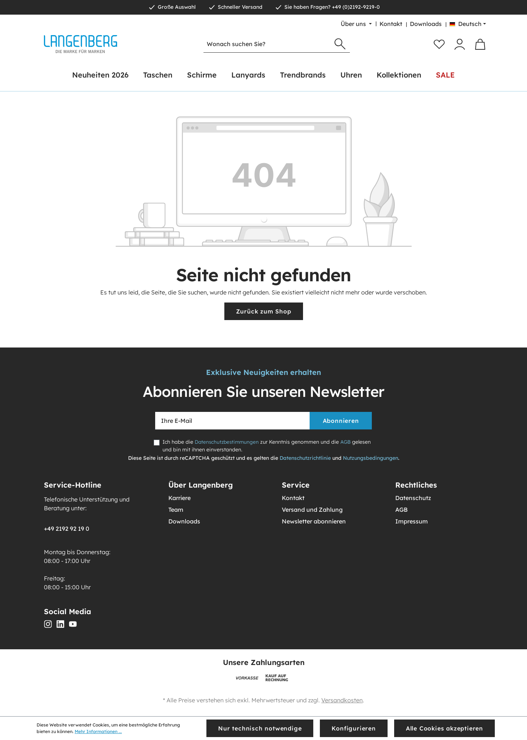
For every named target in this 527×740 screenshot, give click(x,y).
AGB (348, 442)
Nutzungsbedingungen (370, 458)
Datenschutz (413, 498)
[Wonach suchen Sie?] (266, 44)
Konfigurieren (353, 728)
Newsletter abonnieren (314, 521)
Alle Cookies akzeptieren (444, 728)
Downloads (426, 23)
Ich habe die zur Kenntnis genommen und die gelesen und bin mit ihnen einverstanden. (258, 446)
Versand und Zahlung (312, 509)
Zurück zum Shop (263, 311)
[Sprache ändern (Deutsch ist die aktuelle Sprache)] (467, 24)
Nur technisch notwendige (260, 728)
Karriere (179, 498)
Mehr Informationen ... (98, 731)
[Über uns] (356, 23)
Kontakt (391, 23)
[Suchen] (340, 44)
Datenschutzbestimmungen (228, 442)
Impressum (411, 521)
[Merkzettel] (439, 44)
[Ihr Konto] (459, 44)
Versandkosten (342, 700)
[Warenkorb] (480, 44)
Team (175, 509)
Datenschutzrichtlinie (305, 458)
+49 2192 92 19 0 (66, 528)
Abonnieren (341, 420)
